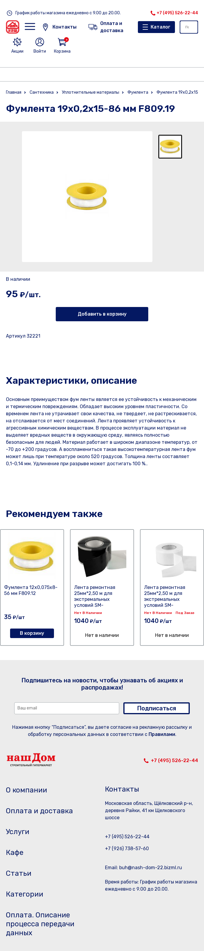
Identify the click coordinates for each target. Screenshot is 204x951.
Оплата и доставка (39, 811)
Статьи (18, 873)
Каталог (160, 27)
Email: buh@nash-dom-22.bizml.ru (143, 867)
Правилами (162, 734)
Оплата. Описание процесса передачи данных (40, 924)
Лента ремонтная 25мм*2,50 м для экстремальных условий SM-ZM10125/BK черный (97, 599)
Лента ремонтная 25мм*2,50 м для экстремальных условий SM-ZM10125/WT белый (166, 599)
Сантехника (42, 92)
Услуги (17, 832)
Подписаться (156, 708)
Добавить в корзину (102, 314)
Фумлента (138, 92)
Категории (24, 894)
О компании (26, 790)
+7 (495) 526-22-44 (177, 12)
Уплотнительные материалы (90, 92)
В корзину (32, 633)
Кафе (14, 852)
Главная (13, 92)
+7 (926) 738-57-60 (127, 848)
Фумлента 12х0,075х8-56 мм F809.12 (31, 590)
